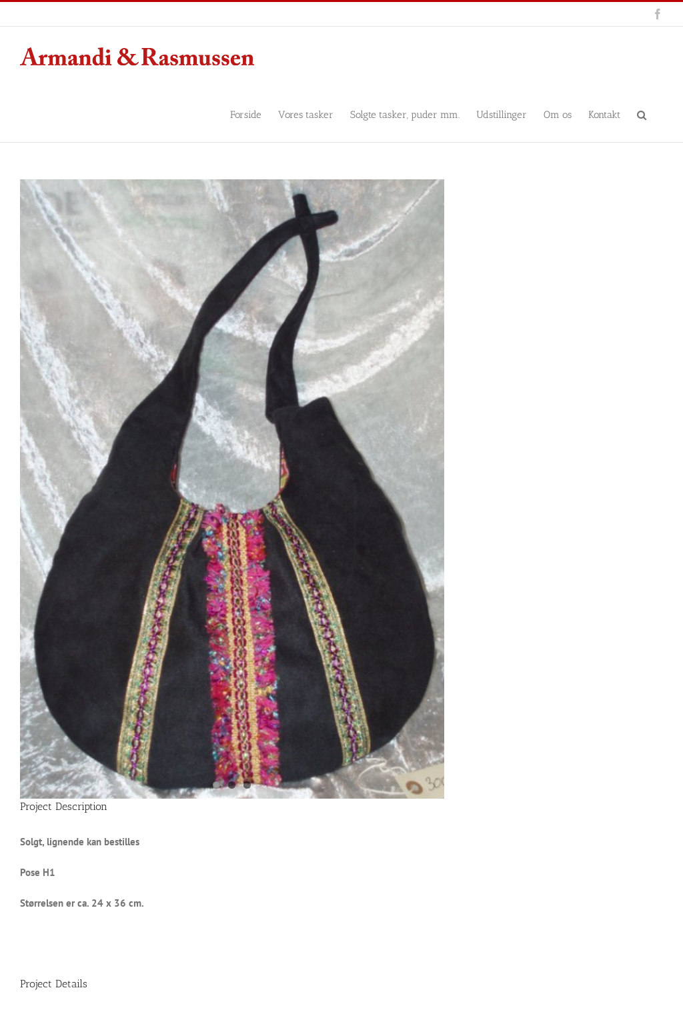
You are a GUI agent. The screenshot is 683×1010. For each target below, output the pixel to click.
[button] (641, 114)
